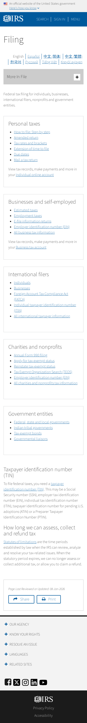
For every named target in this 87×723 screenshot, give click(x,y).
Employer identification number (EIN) (42, 226)
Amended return (26, 137)
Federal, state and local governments (41, 422)
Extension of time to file (31, 148)
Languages (19, 654)
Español (34, 56)
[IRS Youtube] (43, 681)
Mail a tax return (26, 160)
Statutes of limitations (19, 541)
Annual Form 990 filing (30, 355)
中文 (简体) (52, 56)
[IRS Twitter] (16, 681)
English (18, 56)
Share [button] (24, 599)
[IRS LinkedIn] (34, 681)
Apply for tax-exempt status (34, 360)
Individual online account (35, 174)
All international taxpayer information (42, 316)
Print (52, 599)
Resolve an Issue (23, 644)
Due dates (21, 154)
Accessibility (43, 715)
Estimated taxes (26, 210)
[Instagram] (25, 681)
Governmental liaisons (31, 438)
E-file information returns (32, 221)
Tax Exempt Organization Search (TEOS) (43, 372)
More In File (43, 77)
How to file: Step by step (32, 132)
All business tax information (34, 232)
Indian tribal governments (33, 427)
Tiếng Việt (49, 62)
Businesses (22, 288)
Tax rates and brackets (30, 143)
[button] (59, 19)
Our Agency (19, 624)
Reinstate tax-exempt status (34, 366)
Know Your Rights (25, 634)
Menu (75, 19)
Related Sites (21, 664)
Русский (31, 62)
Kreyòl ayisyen (71, 62)
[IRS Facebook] (8, 681)
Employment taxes (28, 215)
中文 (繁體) (73, 56)
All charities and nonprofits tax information (45, 383)
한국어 (15, 62)
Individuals (22, 282)
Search (42, 19)
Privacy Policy (43, 708)
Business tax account (31, 247)
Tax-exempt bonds (28, 433)
